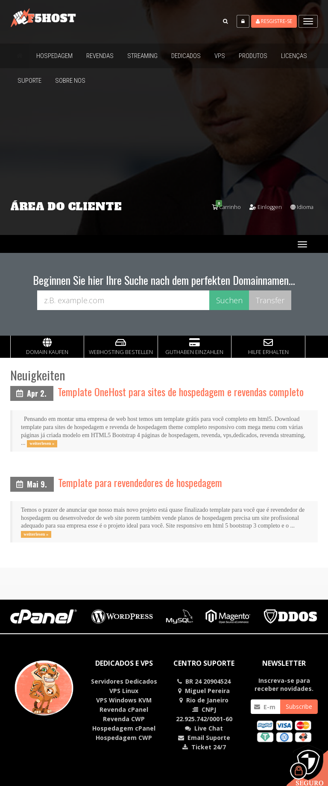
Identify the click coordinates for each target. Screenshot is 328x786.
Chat (208, 728)
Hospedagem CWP (124, 737)
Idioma (300, 207)
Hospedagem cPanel (123, 728)
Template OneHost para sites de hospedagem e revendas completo (181, 391)
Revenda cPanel (124, 709)
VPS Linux (123, 690)
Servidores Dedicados (124, 681)
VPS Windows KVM (124, 700)
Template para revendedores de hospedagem (140, 482)
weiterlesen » (41, 443)
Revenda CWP (124, 718)
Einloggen (260, 207)
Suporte (218, 737)
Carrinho (218, 207)
